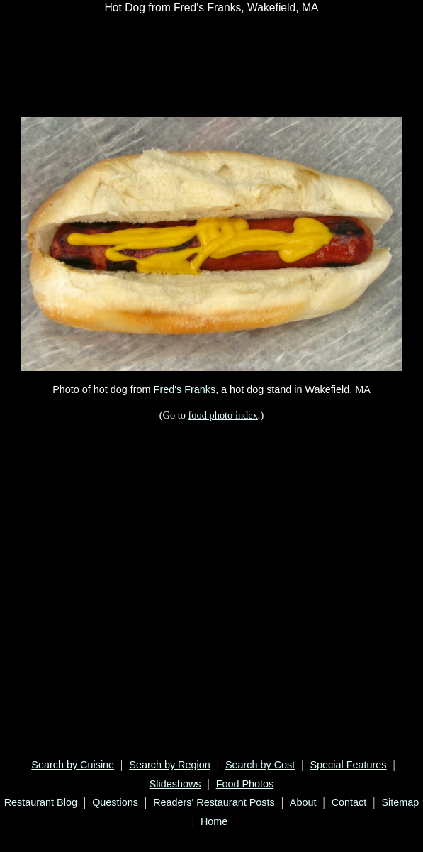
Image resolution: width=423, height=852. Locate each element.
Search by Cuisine (72, 764)
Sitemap (400, 802)
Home (214, 821)
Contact (349, 802)
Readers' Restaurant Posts (214, 802)
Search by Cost (260, 764)
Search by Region (169, 764)
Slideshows (175, 784)
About (303, 802)
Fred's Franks (185, 389)
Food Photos (245, 784)
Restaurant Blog (40, 802)
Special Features (348, 764)
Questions (115, 802)
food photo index (223, 415)
